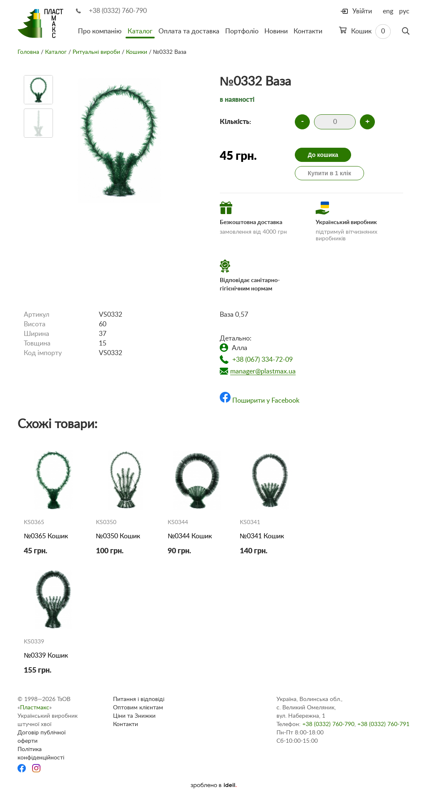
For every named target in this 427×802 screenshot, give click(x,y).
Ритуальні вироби (96, 52)
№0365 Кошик (46, 536)
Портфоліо (242, 31)
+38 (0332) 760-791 (383, 724)
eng (388, 11)
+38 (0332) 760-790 (118, 11)
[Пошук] (406, 31)
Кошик (365, 31)
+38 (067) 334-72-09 (262, 359)
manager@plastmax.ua (263, 371)
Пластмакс (34, 708)
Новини (276, 31)
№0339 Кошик (46, 655)
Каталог (140, 31)
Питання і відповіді (138, 699)
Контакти (308, 31)
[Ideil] (213, 785)
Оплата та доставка (188, 31)
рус (404, 11)
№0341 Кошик (262, 536)
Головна (28, 52)
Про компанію (100, 31)
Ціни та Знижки (134, 716)
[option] (38, 89)
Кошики (136, 52)
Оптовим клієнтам (138, 708)
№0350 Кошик (118, 536)
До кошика (323, 154)
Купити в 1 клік (329, 173)
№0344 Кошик (190, 536)
